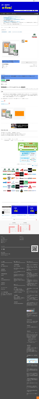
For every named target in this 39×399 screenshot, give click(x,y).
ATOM (4, 252)
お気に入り (4, 67)
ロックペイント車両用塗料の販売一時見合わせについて (12, 16)
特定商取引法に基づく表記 (33, 66)
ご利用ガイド (8, 13)
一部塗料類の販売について (7, 17)
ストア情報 (3, 13)
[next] (36, 212)
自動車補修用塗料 (6, 140)
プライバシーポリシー (4, 255)
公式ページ (31, 285)
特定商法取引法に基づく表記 (5, 253)
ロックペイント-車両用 (7, 27)
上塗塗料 (12, 140)
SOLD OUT (29, 62)
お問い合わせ (14, 13)
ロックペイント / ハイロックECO (19, 140)
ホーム (2, 27)
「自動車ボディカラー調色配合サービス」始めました (11, 21)
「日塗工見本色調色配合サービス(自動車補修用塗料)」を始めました (14, 19)
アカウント (35, 0)
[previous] (3, 212)
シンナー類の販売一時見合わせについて (9, 18)
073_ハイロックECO (15, 27)
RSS (1, 252)
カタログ (2, 101)
